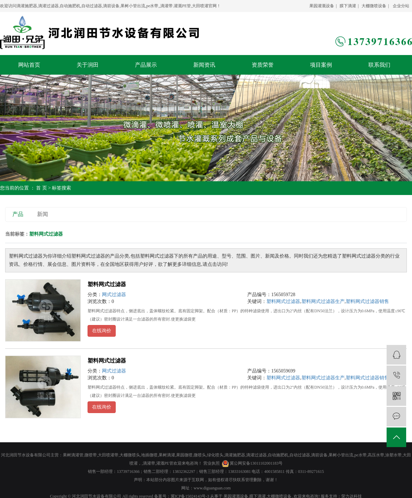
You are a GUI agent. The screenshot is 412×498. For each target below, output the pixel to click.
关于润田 (88, 65)
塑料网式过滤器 (107, 284)
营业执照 (211, 463)
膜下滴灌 (348, 5)
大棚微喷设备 (374, 5)
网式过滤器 (114, 294)
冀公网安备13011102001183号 (256, 463)
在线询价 (101, 330)
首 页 (41, 188)
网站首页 (29, 65)
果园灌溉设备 (321, 5)
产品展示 (146, 65)
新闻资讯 (204, 65)
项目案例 (321, 65)
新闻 (42, 214)
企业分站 (401, 5)
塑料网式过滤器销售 (367, 301)
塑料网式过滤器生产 (323, 301)
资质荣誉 (263, 65)
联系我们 (379, 65)
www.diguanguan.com (212, 488)
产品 (17, 214)
